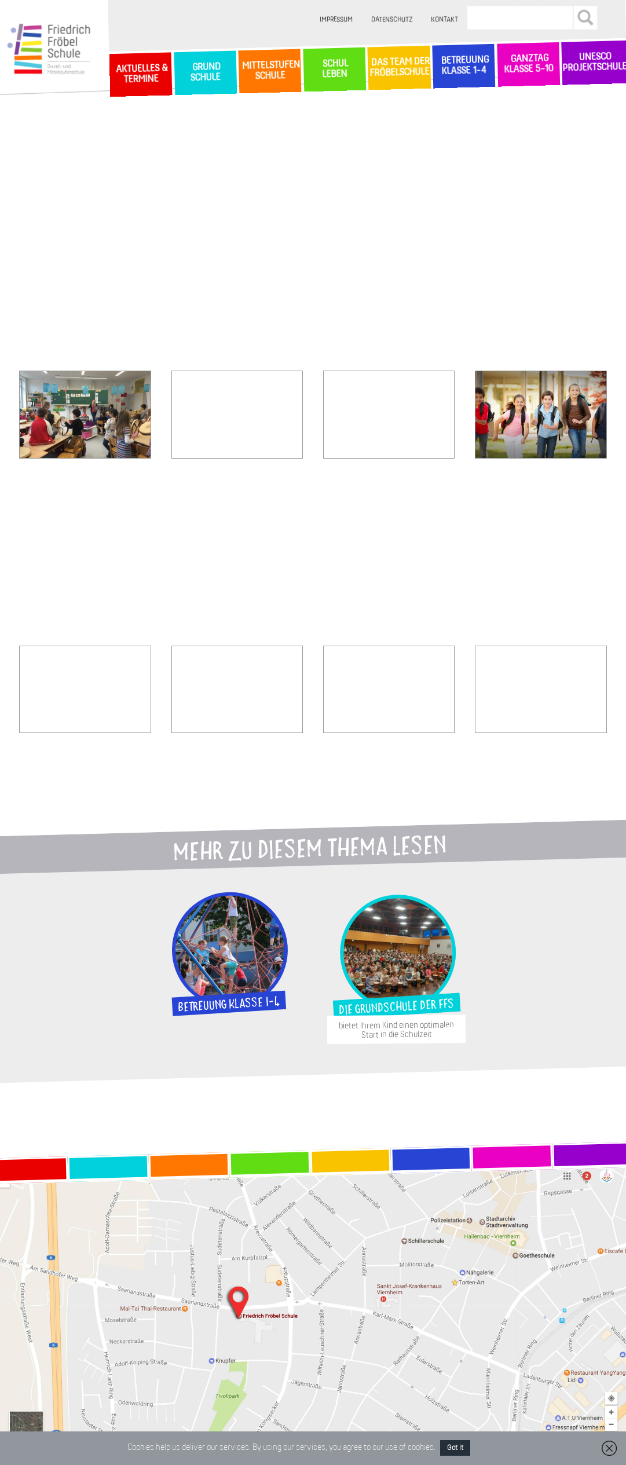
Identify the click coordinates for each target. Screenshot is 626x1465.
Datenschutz (391, 20)
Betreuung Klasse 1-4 (463, 65)
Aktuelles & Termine (141, 74)
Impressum (336, 20)
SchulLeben (334, 69)
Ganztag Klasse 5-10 (528, 64)
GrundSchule (205, 72)
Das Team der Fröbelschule (398, 67)
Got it (455, 1448)
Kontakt (444, 20)
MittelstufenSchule (270, 71)
